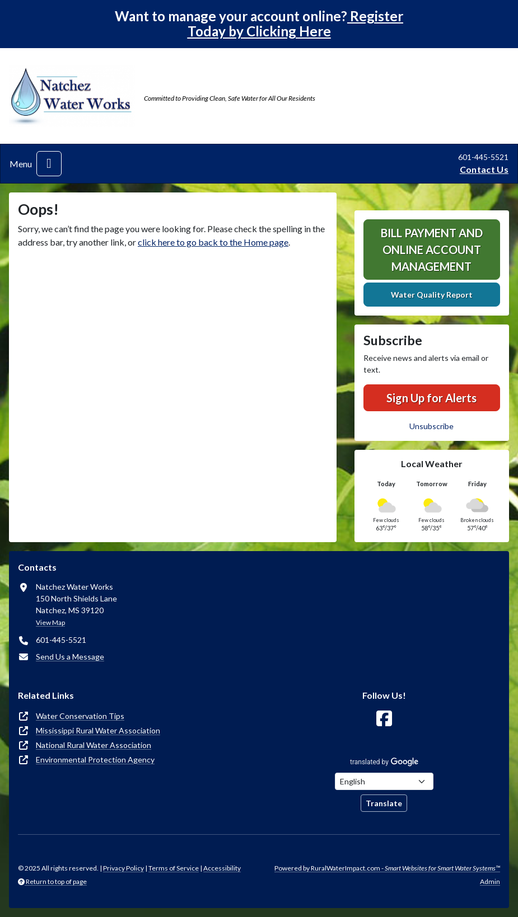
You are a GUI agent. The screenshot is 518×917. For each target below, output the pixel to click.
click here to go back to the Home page (213, 242)
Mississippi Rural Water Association (98, 730)
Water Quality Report (432, 294)
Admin (490, 881)
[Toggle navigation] (49, 163)
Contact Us (484, 169)
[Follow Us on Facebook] (384, 718)
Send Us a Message (70, 656)
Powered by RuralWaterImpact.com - (387, 868)
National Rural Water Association (93, 745)
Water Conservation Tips (80, 716)
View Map (50, 622)
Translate (384, 803)
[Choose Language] (384, 781)
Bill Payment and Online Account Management (432, 249)
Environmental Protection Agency (95, 759)
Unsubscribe (431, 426)
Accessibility (222, 868)
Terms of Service (173, 868)
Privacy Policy (123, 868)
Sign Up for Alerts (431, 398)
